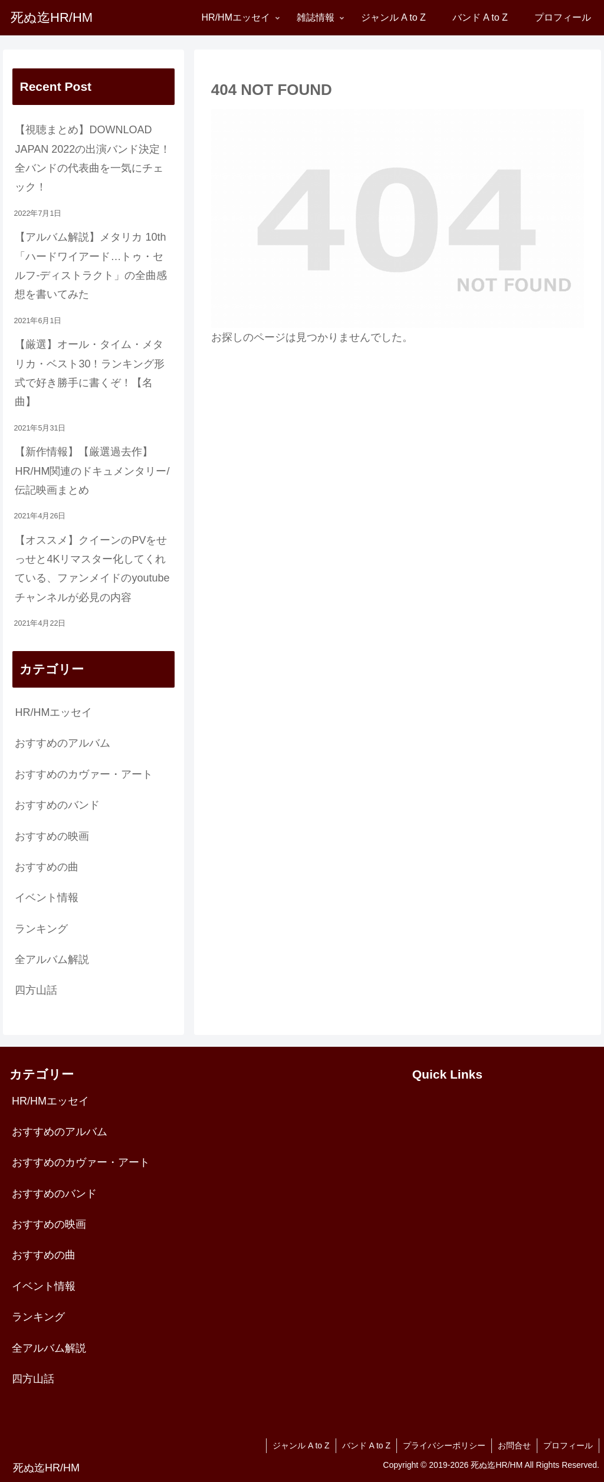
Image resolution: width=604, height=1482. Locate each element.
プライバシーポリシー (444, 1445)
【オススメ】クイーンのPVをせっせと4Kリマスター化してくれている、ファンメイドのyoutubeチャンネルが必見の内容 (92, 568)
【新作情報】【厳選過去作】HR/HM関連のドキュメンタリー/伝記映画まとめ (92, 471)
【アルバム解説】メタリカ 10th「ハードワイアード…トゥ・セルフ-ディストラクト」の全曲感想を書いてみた (91, 265)
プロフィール (568, 1445)
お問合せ (514, 1445)
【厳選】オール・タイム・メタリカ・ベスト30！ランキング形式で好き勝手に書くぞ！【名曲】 (90, 373)
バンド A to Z (366, 1445)
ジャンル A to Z (301, 1445)
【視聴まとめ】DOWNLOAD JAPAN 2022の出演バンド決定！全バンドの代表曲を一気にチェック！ (92, 158)
